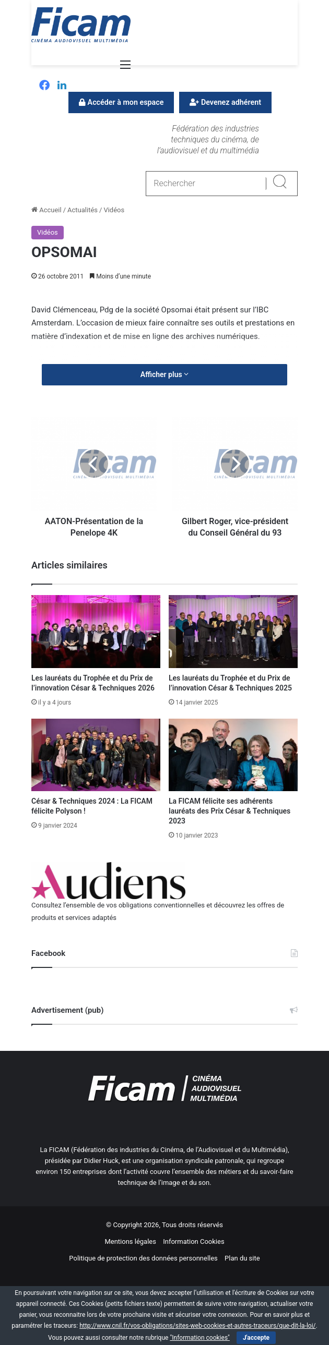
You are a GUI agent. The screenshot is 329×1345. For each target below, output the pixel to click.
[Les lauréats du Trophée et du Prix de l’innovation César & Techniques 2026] (95, 631)
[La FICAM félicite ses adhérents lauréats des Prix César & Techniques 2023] (233, 755)
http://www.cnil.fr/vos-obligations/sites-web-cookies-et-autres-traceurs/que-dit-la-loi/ (197, 1325)
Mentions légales (130, 1241)
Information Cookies (193, 1241)
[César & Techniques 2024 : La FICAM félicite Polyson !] (95, 755)
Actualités (82, 210)
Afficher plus (164, 374)
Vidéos (113, 210)
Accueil (46, 210)
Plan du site (242, 1258)
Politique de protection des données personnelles (143, 1258)
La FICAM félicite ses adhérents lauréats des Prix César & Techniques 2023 (229, 811)
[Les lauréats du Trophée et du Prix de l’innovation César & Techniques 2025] (233, 631)
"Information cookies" (200, 1337)
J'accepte (256, 1337)
